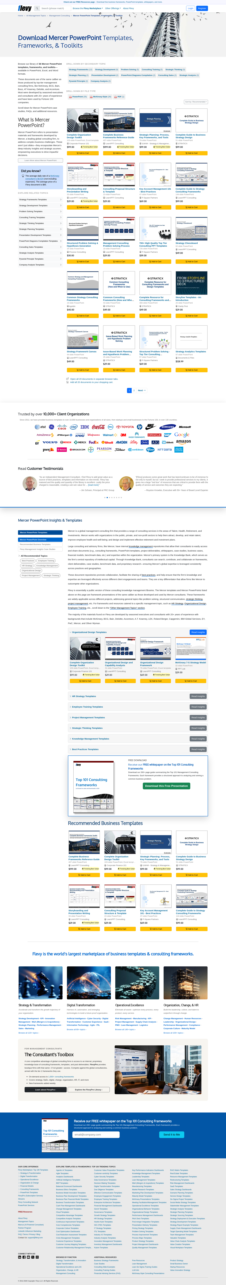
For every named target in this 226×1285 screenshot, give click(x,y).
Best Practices (28, 561)
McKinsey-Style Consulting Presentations (148, 1273)
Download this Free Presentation (166, 785)
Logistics (144, 1025)
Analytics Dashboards (64, 1177)
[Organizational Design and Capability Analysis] (120, 648)
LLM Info (135, 1270)
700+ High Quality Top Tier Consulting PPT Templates (153, 244)
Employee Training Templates (105, 1199)
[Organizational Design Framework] (155, 648)
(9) (106, 69)
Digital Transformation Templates (107, 1186)
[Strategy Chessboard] (192, 229)
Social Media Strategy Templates (183, 1202)
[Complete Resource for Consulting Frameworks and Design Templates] (155, 283)
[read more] (64, 489)
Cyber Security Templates (104, 1177)
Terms (25, 1234)
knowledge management (141, 546)
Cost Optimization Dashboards (68, 1231)
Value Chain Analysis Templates (182, 1241)
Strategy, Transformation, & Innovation (71, 1260)
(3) (175, 69)
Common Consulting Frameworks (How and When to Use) (118, 300)
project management (78, 603)
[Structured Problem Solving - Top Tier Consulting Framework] (155, 337)
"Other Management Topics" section (127, 608)
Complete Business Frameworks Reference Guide (118, 136)
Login (190, 8)
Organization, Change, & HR (67, 1270)
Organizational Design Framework (151, 664)
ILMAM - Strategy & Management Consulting (161, 143)
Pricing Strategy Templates (142, 1228)
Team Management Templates (182, 1235)
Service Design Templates (180, 1196)
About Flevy (128, 8)
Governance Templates (103, 1212)
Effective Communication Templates (108, 1193)
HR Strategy (27, 566)
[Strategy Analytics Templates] (192, 337)
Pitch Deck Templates (140, 1219)
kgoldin (72, 306)
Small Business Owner (179, 1264)
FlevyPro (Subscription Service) (30, 1196)
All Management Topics (36, 16)
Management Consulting (59, 16)
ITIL (98, 1025)
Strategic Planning (27, 1025)
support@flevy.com (35, 1238)
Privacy (32, 1234)
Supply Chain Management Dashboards (185, 1228)
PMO (117, 1025)
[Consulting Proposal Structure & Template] (119, 175)
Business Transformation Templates (70, 1202)
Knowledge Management (47, 566)
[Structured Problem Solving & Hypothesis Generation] (83, 229)
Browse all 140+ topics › (125, 1029)
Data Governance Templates (105, 1180)
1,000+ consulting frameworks (61, 1077)
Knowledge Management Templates (146, 1173)
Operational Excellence (28, 1180)
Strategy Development (29, 1018)
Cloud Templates (62, 1212)
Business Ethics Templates (66, 1190)
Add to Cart (83, 153)
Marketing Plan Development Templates (147, 1193)
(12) (80, 69)
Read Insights (198, 632)
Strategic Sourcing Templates (181, 1215)
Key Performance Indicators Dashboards (148, 1170)
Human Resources (192, 1018)
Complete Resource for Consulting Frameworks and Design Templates (154, 300)
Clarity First (183, 306)
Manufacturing (139, 1018)
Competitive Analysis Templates (68, 1219)
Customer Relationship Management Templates (74, 1248)
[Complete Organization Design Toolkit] (83, 120)
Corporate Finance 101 (79, 143)
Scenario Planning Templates (181, 1193)
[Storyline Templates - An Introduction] (192, 283)
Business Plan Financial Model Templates (72, 1199)
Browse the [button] (87, 8)
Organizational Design (31, 570)
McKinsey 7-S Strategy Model (190, 662)
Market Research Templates (143, 1190)
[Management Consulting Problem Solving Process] (119, 229)
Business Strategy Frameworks (106, 1260)
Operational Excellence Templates (145, 1206)
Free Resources (138, 1260)
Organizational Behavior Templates (145, 1209)
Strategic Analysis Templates (181, 1209)
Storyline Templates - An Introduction (188, 298)
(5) (130, 69)
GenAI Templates (101, 1209)
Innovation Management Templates (108, 1241)
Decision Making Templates (105, 1183)
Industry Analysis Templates (105, 1238)
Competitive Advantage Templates (69, 1215)
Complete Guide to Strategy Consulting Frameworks (190, 190)
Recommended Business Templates (35, 544)
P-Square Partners (150, 198)
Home (20, 16)
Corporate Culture (172, 1028)
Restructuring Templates (179, 1180)
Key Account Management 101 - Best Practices (155, 190)
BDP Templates (62, 1183)
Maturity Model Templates (142, 1196)
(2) (79, 75)
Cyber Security (94, 1018)
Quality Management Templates (144, 1248)
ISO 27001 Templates (102, 1225)
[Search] (55, 8)
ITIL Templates (100, 1231)
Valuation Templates (178, 1238)
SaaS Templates (176, 1186)
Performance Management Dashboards (147, 1215)
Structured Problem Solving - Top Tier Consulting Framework (154, 354)
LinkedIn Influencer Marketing (29, 1231)
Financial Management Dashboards (108, 1206)
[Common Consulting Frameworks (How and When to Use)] (119, 283)
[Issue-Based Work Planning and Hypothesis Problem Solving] (119, 337)
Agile (92, 1025)
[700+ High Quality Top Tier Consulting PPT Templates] (155, 229)
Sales (21, 1028)
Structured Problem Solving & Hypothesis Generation (82, 244)
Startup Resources (177, 1267)
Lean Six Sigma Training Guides (144, 1267)
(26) (100, 96)
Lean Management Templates (143, 1180)
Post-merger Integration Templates (145, 1222)
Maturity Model (188, 1028)
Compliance (194, 1025)
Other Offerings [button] (112, 8)
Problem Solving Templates (142, 1231)
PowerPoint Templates (28, 1192)
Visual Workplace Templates (181, 1248)
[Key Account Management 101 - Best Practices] (155, 175)
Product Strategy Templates (143, 1241)
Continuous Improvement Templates (70, 1222)
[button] (104, 497)
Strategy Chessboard (187, 243)
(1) (119, 96)
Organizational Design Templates (145, 1212)
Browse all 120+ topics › (29, 1033)
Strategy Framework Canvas (82, 351)
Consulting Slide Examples (104, 1267)
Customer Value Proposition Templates (109, 1170)
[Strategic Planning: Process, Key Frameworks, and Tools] (155, 120)
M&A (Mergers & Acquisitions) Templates (148, 1183)
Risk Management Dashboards (182, 1183)
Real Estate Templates (179, 1173)
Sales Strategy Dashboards (181, 1190)
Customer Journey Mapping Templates (71, 1244)
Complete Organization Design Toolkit (79, 136)
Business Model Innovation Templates (71, 1193)
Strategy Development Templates (183, 1222)
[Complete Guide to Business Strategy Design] (192, 120)
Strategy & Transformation (29, 1173)
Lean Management (129, 1025)
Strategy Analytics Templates (191, 351)
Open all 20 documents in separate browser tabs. (94, 379)
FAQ (20, 1234)
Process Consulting (77, 252)
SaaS (106, 1022)
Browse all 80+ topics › (76, 1029)
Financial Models (26, 1186)
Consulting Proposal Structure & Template (115, 912)
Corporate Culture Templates (67, 1228)
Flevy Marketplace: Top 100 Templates (33, 1170)
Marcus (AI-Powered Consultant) (31, 1225)
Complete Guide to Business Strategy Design (190, 136)
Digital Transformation (27, 1176)
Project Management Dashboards (145, 1244)
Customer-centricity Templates (106, 1173)
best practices (148, 575)
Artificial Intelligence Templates (68, 1180)
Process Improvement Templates (145, 1235)
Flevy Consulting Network (28, 1202)
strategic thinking (194, 599)
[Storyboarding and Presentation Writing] (83, 175)
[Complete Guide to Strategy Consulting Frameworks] (192, 175)
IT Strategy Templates (102, 1228)
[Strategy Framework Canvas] (83, 337)
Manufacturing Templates (142, 1186)
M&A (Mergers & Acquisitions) (45, 1022)
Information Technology (78, 1025)
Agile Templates (62, 1173)
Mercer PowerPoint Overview (33, 540)
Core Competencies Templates (68, 1225)
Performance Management (49, 1025)
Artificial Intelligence (76, 1018)
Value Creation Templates (180, 1244)
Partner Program (24, 1228)
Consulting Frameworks (28, 1189)
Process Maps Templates (142, 1238)
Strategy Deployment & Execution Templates (187, 1219)
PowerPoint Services (26, 1205)
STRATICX (182, 143)
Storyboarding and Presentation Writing (77, 190)
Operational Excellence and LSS (68, 1267)
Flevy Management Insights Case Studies (37, 549)
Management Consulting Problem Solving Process (116, 244)
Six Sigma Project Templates (181, 1199)
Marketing (29, 1028)
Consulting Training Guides (104, 1270)
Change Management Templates (68, 1209)
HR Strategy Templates (103, 1219)
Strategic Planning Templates (181, 1212)
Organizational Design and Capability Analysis (119, 664)
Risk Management (123, 1018)
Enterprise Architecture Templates (107, 1202)
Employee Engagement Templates (107, 1196)
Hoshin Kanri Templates (103, 1222)
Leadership (169, 1022)
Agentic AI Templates (64, 1170)
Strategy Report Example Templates (184, 1225)
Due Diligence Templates (104, 1190)
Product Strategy (176, 1260)
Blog (38, 1234)
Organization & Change (28, 1183)
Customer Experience (92, 1022)
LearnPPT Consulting (115, 143)
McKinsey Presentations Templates (146, 1199)
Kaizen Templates (101, 1248)
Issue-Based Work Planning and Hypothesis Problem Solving (117, 354)
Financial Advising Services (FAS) (107, 1273)
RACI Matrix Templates (179, 1170)
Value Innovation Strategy (180, 1270)
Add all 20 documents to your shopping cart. (91, 382)
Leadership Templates (140, 1177)
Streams (21, 1199)
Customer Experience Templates (68, 1241)
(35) (78, 96)
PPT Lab (181, 669)
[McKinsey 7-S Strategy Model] (190, 648)
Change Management (173, 1018)
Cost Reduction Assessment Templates (71, 1235)
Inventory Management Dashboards (108, 1244)
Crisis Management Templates (68, 1238)
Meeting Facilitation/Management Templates (149, 1202)
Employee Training (46, 561)
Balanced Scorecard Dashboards (69, 1186)
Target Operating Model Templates (183, 1231)
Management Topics (26, 1222)
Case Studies (99, 1264)
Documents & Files (186, 358)
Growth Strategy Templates (104, 1215)
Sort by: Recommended (195, 102)
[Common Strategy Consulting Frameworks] (83, 283)
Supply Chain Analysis (146, 1022)
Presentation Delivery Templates (144, 1225)
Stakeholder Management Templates (184, 1206)
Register (202, 8)
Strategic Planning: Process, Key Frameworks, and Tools (154, 136)
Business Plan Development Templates (71, 1196)
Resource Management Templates (183, 1177)
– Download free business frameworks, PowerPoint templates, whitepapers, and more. (113, 2)
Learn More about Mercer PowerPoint (40, 160)
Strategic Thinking (51, 575)
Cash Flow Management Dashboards (70, 1206)
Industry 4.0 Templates (103, 1235)
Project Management (31, 575)
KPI (42, 1018)
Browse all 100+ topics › (174, 1033)
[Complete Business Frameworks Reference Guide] (119, 120)
